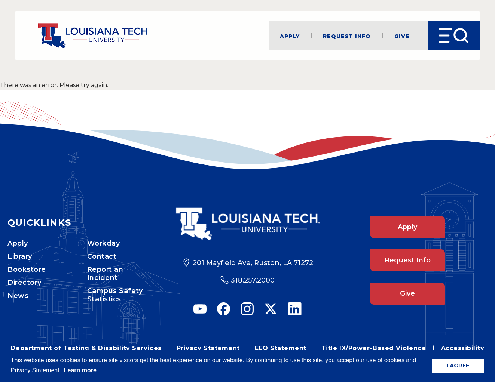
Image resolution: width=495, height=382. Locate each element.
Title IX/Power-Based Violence (373, 348)
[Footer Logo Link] (247, 224)
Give (401, 36)
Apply (290, 36)
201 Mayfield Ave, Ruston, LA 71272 (253, 263)
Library (19, 256)
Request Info (347, 36)
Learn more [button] (80, 370)
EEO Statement (280, 348)
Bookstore (26, 269)
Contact (102, 256)
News (17, 296)
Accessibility (463, 348)
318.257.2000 (253, 280)
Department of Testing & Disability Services (85, 348)
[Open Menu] (454, 35)
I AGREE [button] (458, 365)
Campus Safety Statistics (115, 295)
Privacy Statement (208, 348)
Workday (103, 243)
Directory (24, 282)
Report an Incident (105, 273)
